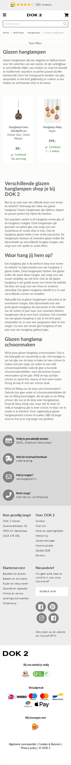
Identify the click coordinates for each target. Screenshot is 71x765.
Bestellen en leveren (14, 573)
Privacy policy (29, 748)
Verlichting (18, 32)
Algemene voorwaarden (22, 744)
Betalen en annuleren (15, 578)
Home (6, 32)
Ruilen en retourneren (15, 583)
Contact (40, 521)
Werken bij (42, 535)
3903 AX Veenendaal (15, 530)
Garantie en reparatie (15, 588)
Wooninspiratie (44, 545)
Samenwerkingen (45, 540)
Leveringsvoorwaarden (16, 598)
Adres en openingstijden (49, 530)
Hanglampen (33, 32)
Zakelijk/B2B (43, 550)
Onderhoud (9, 603)
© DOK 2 (44, 748)
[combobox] (35, 24)
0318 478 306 (11, 535)
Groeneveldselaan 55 (15, 525)
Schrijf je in (48, 591)
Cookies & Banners (50, 744)
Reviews (40, 555)
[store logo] (34, 15)
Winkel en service (13, 593)
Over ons (41, 525)
